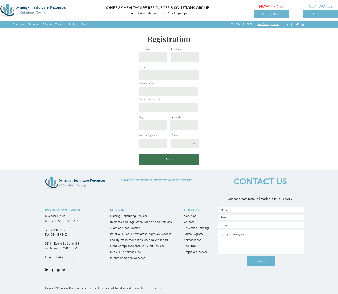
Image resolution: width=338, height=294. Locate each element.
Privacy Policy (156, 288)
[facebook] (292, 24)
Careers (189, 222)
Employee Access (195, 252)
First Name (145, 49)
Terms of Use (139, 288)
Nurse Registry (193, 234)
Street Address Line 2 (150, 99)
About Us (190, 216)
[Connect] (320, 14)
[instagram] (303, 24)
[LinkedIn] (286, 24)
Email (142, 67)
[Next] (169, 159)
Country (175, 135)
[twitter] (297, 24)
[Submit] (261, 261)
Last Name (177, 49)
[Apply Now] (271, 14)
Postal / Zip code (148, 135)
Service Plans (192, 240)
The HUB (190, 246)
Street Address (147, 83)
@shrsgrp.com (68, 257)
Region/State (177, 117)
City (141, 117)
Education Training (196, 228)
